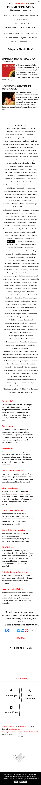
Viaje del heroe (10, 386)
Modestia (18, 288)
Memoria (17, 282)
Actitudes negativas (28, 131)
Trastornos (25, 373)
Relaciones (30, 339)
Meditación (35, 279)
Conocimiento (31, 179)
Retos (26, 351)
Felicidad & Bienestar (12, 471)
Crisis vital (34, 185)
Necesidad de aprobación (13, 295)
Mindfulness (20, 20)
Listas (18, 273)
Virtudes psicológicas (10, 389)
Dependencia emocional (12, 191)
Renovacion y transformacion (16, 345)
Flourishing (9, 244)
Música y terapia (19, 292)
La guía (23, 38)
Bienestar (13, 166)
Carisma (28, 169)
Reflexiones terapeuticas (16, 339)
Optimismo (9, 301)
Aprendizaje (25, 144)
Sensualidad (34, 357)
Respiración (25, 348)
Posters (34, 34)
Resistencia (16, 348)
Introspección (33, 266)
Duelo (22, 204)
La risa (16, 270)
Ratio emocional (32, 329)
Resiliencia (31, 345)
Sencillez (35, 354)
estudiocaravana (14, 729)
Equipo (28, 229)
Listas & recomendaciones (20, 42)
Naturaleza (30, 292)
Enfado (8, 226)
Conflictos (8, 179)
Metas (35, 282)
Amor (7, 141)
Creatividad (10, 28)
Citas (27, 34)
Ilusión (23, 260)
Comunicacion (32, 175)
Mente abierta (26, 282)
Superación (8, 367)
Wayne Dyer (29, 392)
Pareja (34, 301)
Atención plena (13, 147)
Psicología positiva (28, 326)
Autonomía (9, 160)
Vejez (15, 383)
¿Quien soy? (16, 128)
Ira (5, 270)
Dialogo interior (30, 197)
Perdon (14, 310)
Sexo (8, 364)
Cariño (22, 169)
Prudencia (23, 323)
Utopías (26, 379)
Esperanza (8, 232)
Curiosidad (20, 188)
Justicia (9, 270)
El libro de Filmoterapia (21, 207)
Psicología (32, 323)
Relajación (23, 342)
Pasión (8, 304)
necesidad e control (30, 295)
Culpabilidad (11, 188)
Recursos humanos (25, 332)
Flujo (16, 244)
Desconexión (32, 194)
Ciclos (35, 169)
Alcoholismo (9, 138)
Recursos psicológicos (16, 335)
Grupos (8, 254)
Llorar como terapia (10, 276)
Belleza (33, 163)
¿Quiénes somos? (7, 726)
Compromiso (21, 175)
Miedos (24, 285)
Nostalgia (18, 298)
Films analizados (11, 38)
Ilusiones (31, 260)
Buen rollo (28, 166)
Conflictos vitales (19, 179)
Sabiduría (18, 354)
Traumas (34, 373)
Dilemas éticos (15, 201)
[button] (39, 2)
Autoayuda (20, 150)
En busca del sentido (31, 219)
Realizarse (13, 332)
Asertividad (35, 144)
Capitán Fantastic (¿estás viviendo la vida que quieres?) (18, 60)
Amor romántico (16, 141)
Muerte (34, 288)
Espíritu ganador (19, 232)
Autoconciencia (31, 150)
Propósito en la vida (12, 323)
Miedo (6, 285)
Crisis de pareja (25, 185)
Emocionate (35, 210)
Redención (29, 335)
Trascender (16, 373)
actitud (33, 128)
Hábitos (33, 254)
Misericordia (9, 288)
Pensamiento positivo (28, 307)
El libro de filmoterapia (13, 34)
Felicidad (10, 238)
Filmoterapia (20, 7)
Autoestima (34, 157)
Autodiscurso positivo (11, 157)
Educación (29, 204)
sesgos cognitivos (24, 361)
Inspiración (26, 263)
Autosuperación (11, 163)
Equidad (21, 229)
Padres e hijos (26, 301)
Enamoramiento (10, 222)
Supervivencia (18, 367)
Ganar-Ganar (29, 248)
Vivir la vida (12, 392)
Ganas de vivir (9, 251)
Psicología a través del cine (15, 572)
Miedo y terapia (15, 285)
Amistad (33, 138)
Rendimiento (32, 342)
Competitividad (10, 175)
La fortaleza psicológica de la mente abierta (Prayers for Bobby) (16, 87)
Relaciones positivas (11, 342)
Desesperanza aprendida (14, 197)
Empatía (20, 219)
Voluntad (21, 392)
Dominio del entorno (11, 204)
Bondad (20, 166)
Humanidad (20, 257)
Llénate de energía (28, 273)
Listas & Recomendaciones (14, 530)
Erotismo (35, 229)
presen (20, 320)
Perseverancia (33, 313)
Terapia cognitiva (31, 367)
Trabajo (7, 373)
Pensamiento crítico (12, 307)
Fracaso (11, 248)
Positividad (12, 320)
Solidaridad (31, 364)
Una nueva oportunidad (14, 379)
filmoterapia (19, 238)
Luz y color (26, 279)
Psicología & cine (28, 28)
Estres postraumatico (18, 235)
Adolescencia (20, 135)
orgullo (16, 301)
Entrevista (31, 226)
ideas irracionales (14, 260)
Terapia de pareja (10, 370)
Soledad (22, 364)
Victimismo (20, 386)
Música (10, 292)
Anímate (26, 141)
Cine (6, 172)
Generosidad (20, 251)
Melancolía (8, 282)
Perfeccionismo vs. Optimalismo (15, 313)
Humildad (29, 257)
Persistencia (11, 317)
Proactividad (28, 320)
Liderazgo (10, 273)
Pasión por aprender (19, 304)
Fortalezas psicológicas (25, 16)
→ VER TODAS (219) (20, 679)
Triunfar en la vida (24, 376)
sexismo (35, 361)
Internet (24, 266)
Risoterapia (33, 351)
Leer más (23, 781)
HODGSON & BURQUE (21, 3)
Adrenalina (30, 135)
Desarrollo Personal (19, 194)
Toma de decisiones (31, 370)
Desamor (8, 194)
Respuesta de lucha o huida (13, 351)
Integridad (35, 263)
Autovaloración (23, 163)
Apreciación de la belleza (11, 144)
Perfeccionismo (24, 310)
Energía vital (32, 222)
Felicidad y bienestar (20, 24)
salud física (27, 354)
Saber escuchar (8, 354)
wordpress (23, 726)
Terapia (6, 16)
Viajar (32, 383)
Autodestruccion (20, 153)
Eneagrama (22, 222)
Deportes (25, 191)
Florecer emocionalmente (25, 241)
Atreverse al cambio (26, 147)
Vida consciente (31, 386)
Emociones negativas (28, 213)
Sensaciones (7, 357)
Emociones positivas (29, 216)
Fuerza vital (19, 248)
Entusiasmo (7, 229)
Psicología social (10, 329)
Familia (34, 235)
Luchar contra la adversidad (28, 276)
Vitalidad (22, 389)
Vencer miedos (24, 383)
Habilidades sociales (22, 254)
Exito (28, 235)
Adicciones (11, 135)
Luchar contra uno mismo (11, 279)
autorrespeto (31, 160)
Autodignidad (32, 153)
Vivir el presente (32, 389)
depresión (33, 191)
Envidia (14, 229)
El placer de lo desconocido (12, 210)
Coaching (24, 172)
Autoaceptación (10, 150)
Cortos (19, 182)
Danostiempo (30, 188)
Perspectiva (21, 317)
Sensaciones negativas (21, 357)
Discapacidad (26, 201)
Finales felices (29, 238)
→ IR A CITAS (20, 638)
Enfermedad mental (20, 226)
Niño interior (9, 298)
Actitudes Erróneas (13, 131)
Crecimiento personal (10, 185)
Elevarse (26, 210)
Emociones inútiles (12, 213)
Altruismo (25, 138)
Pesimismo (30, 317)
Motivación (26, 288)
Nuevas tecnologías (30, 298)
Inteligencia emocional (11, 266)
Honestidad (11, 257)
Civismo (17, 172)
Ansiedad (34, 141)
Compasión (33, 172)
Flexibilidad (11, 241)
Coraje (13, 182)
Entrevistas (32, 38)
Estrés (7, 235)
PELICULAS (32, 304)
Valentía (33, 379)
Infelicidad (16, 263)
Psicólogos (21, 329)
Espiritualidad (31, 232)
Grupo (35, 251)
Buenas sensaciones (11, 169)
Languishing (24, 270)
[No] (38, 778)
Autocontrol (9, 153)
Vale (16, 781)
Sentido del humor (10, 361)
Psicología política (13, 326)
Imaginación (7, 263)
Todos (8, 128)
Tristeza (14, 376)
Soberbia (15, 364)
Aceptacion (25, 128)
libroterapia (34, 270)
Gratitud (28, 251)
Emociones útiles (9, 219)
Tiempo (20, 370)
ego (35, 204)
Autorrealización (20, 160)
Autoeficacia (24, 157)
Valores (9, 383)
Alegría (18, 138)
